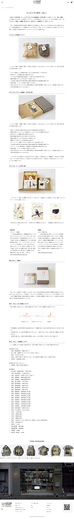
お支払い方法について (19, 507)
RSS (31, 505)
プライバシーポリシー (19, 511)
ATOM (32, 507)
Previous (1, 451)
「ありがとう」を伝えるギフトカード (19, 213)
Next (72, 451)
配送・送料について (19, 503)
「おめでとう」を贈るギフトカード (37, 212)
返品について (17, 505)
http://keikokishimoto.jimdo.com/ (18, 254)
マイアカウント (49, 503)
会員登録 (48, 505)
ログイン (48, 507)
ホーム (2, 7)
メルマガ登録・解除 (34, 503)
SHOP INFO (37, 487)
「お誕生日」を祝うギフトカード (56, 212)
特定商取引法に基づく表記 (20, 509)
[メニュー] (2, 2)
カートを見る (49, 509)
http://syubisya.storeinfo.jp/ (45, 252)
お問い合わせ (49, 511)
